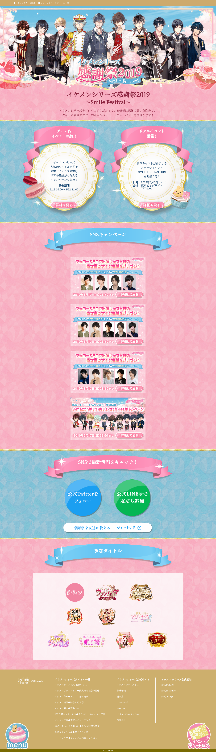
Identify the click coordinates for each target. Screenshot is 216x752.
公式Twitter (167, 684)
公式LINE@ (167, 696)
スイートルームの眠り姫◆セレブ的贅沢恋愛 (77, 726)
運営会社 (121, 720)
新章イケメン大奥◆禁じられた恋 (71, 732)
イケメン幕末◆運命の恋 (67, 708)
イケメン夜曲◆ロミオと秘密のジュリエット (77, 738)
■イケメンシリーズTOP (24, 2)
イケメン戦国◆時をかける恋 (69, 702)
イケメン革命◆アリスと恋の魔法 (71, 696)
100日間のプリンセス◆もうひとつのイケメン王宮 (80, 714)
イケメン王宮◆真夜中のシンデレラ (73, 720)
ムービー (121, 708)
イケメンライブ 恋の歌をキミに (71, 684)
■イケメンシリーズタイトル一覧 (53, 2)
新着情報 (121, 690)
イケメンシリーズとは (128, 684)
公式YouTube (168, 690)
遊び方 (120, 696)
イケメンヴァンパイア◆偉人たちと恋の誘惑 (77, 690)
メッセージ (122, 702)
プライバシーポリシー (128, 714)
